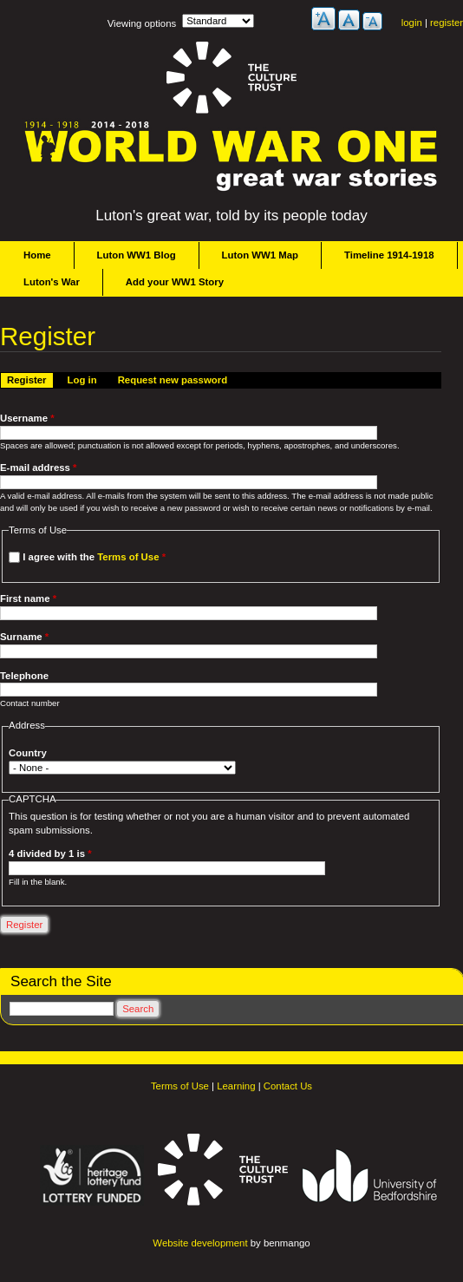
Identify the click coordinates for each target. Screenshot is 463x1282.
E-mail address (38, 467)
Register (30, 379)
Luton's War (51, 282)
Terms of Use (128, 557)
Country (28, 753)
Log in (82, 380)
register (446, 22)
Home (37, 255)
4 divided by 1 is (50, 853)
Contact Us (288, 1086)
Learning (236, 1086)
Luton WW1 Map (260, 255)
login (411, 22)
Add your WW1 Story (175, 282)
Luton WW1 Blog (136, 255)
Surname (24, 636)
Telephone (24, 675)
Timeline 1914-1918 (389, 255)
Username (27, 418)
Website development (200, 1243)
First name (28, 598)
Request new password (172, 380)
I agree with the (94, 557)
